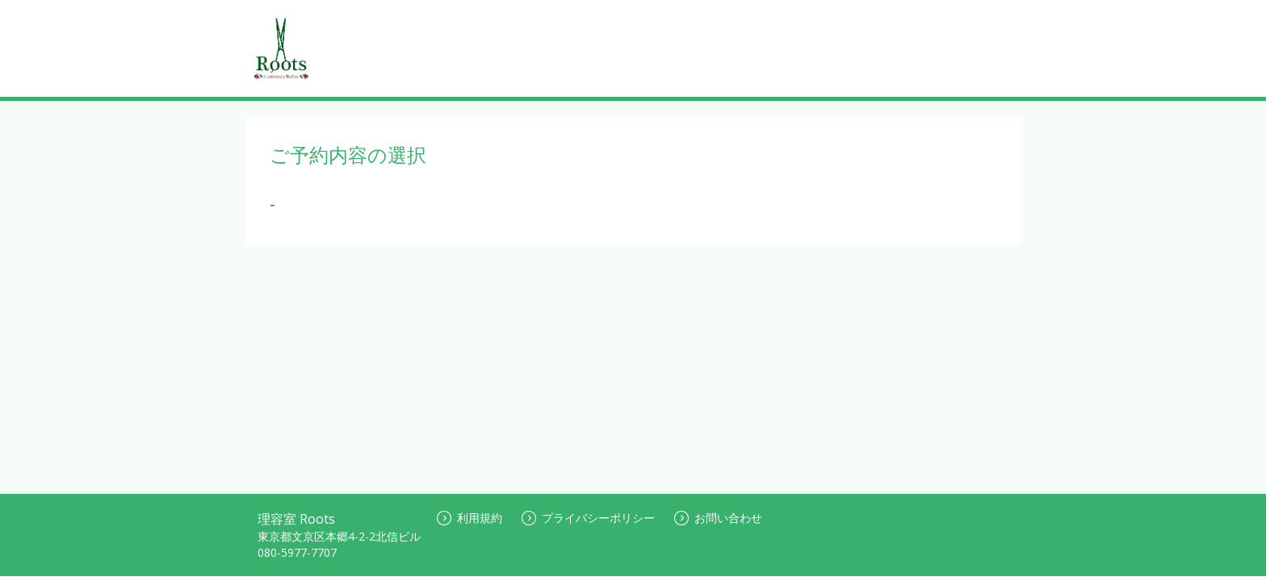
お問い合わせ (718, 517)
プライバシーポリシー (588, 517)
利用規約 (469, 517)
